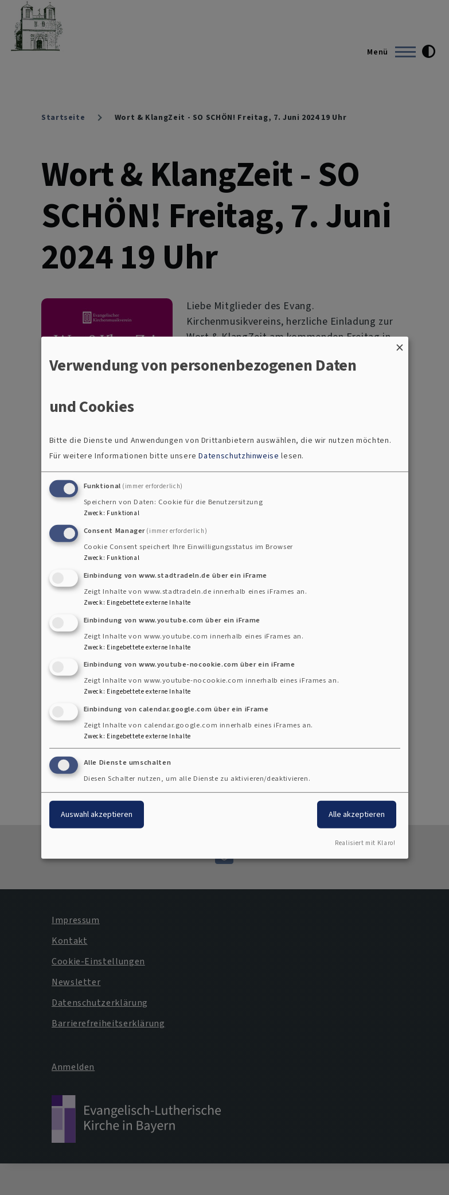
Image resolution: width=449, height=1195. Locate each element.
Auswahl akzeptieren (96, 814)
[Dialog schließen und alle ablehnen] (399, 343)
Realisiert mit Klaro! (365, 843)
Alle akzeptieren (357, 814)
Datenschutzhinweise (238, 455)
